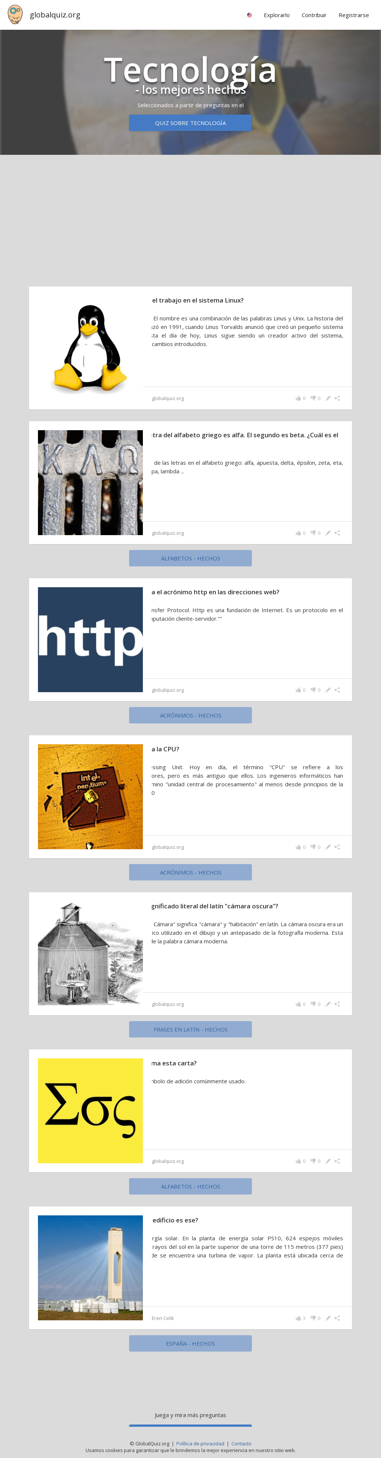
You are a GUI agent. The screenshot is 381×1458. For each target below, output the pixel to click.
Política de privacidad (200, 1443)
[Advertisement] (190, 219)
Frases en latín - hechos (191, 1029)
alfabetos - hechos (190, 558)
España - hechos (190, 1343)
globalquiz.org (55, 15)
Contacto (241, 1443)
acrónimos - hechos (190, 715)
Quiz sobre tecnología (190, 123)
